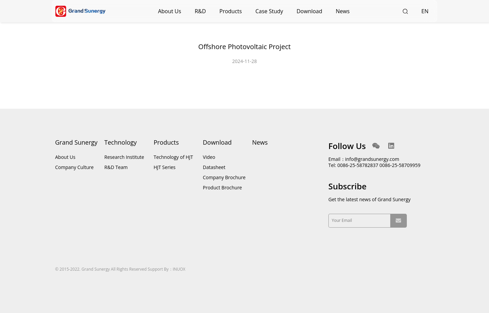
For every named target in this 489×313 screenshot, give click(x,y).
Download (309, 11)
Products (230, 11)
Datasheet (214, 167)
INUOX (179, 269)
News (343, 11)
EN (424, 11)
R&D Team (116, 167)
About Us (169, 11)
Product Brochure (222, 187)
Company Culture (74, 167)
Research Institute (124, 157)
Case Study (269, 11)
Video (209, 157)
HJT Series (165, 167)
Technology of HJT (173, 157)
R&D (200, 11)
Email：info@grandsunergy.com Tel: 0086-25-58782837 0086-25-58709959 (374, 162)
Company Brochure (224, 177)
